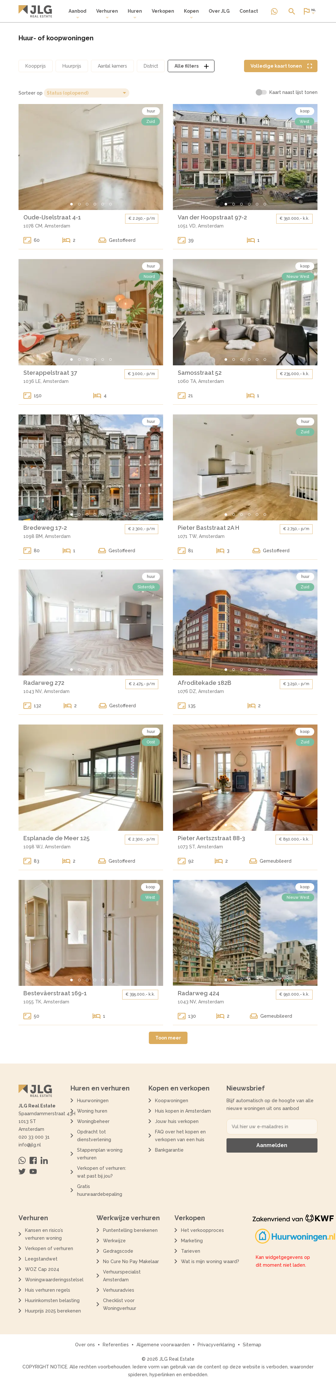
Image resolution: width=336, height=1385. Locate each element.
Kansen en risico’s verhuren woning (44, 1234)
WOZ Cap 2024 (42, 1269)
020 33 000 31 (34, 1137)
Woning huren (92, 1111)
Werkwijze (114, 1240)
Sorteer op (31, 93)
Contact (248, 11)
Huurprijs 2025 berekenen (53, 1310)
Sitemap (252, 1344)
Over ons (85, 1344)
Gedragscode (118, 1251)
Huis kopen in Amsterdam (183, 1111)
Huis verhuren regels (47, 1290)
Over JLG (219, 11)
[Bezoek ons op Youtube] (33, 1171)
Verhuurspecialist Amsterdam (122, 1275)
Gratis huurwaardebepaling (99, 1190)
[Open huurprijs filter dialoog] (72, 66)
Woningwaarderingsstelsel (54, 1279)
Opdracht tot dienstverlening (94, 1135)
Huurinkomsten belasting (52, 1300)
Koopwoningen (171, 1100)
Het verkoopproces (202, 1230)
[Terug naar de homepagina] (35, 11)
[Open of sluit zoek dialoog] (292, 11)
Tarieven (190, 1251)
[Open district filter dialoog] (151, 66)
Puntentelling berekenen (130, 1230)
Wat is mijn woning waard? (210, 1261)
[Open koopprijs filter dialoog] (36, 66)
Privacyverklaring (216, 1344)
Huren (135, 13)
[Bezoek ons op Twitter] (22, 1171)
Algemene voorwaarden (163, 1344)
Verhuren (107, 13)
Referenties (116, 1344)
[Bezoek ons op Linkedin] (44, 1160)
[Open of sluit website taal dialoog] (309, 11)
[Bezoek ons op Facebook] (33, 1160)
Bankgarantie (169, 1150)
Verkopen (163, 11)
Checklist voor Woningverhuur (119, 1304)
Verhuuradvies (118, 1290)
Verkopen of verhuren (49, 1248)
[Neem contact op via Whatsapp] (274, 11)
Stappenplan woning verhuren (100, 1153)
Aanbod (77, 13)
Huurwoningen (93, 1100)
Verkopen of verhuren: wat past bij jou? (101, 1172)
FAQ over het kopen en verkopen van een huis (180, 1135)
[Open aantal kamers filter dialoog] (112, 66)
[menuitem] (77, 14)
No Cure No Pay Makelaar (131, 1261)
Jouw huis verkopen (177, 1121)
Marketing (192, 1240)
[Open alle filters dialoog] (191, 66)
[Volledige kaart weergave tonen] (280, 66)
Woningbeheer (93, 1121)
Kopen (191, 13)
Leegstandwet (41, 1258)
